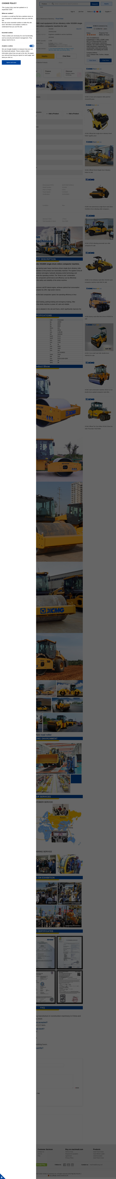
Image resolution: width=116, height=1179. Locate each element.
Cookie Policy (9, 7)
